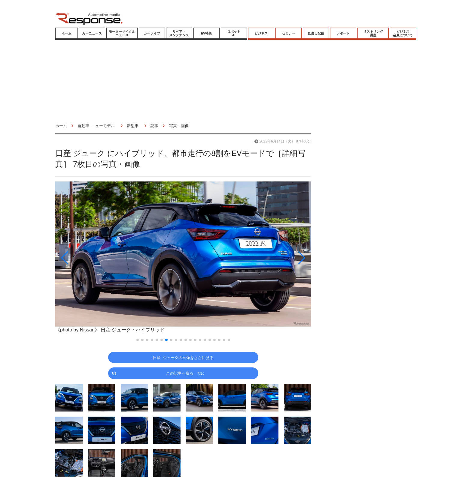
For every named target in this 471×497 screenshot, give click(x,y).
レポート (343, 33)
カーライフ (152, 33)
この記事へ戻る (185, 373)
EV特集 (206, 33)
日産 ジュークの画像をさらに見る (183, 357)
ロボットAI (233, 33)
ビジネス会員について (403, 33)
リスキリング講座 (373, 33)
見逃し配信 (316, 33)
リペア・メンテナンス (179, 33)
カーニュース (92, 33)
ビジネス (261, 33)
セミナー (288, 33)
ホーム (66, 33)
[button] (93, 258)
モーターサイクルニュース (122, 33)
